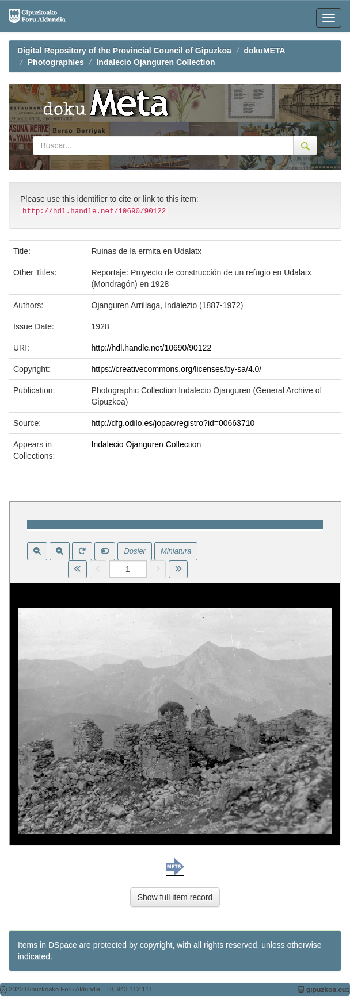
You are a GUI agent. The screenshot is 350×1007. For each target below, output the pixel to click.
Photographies (56, 62)
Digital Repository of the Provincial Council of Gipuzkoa (124, 50)
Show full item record (175, 897)
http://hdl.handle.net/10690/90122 (152, 347)
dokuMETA (265, 50)
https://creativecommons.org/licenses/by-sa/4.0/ (177, 369)
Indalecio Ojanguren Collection (155, 62)
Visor (175, 673)
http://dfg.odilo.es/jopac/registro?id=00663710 (173, 423)
